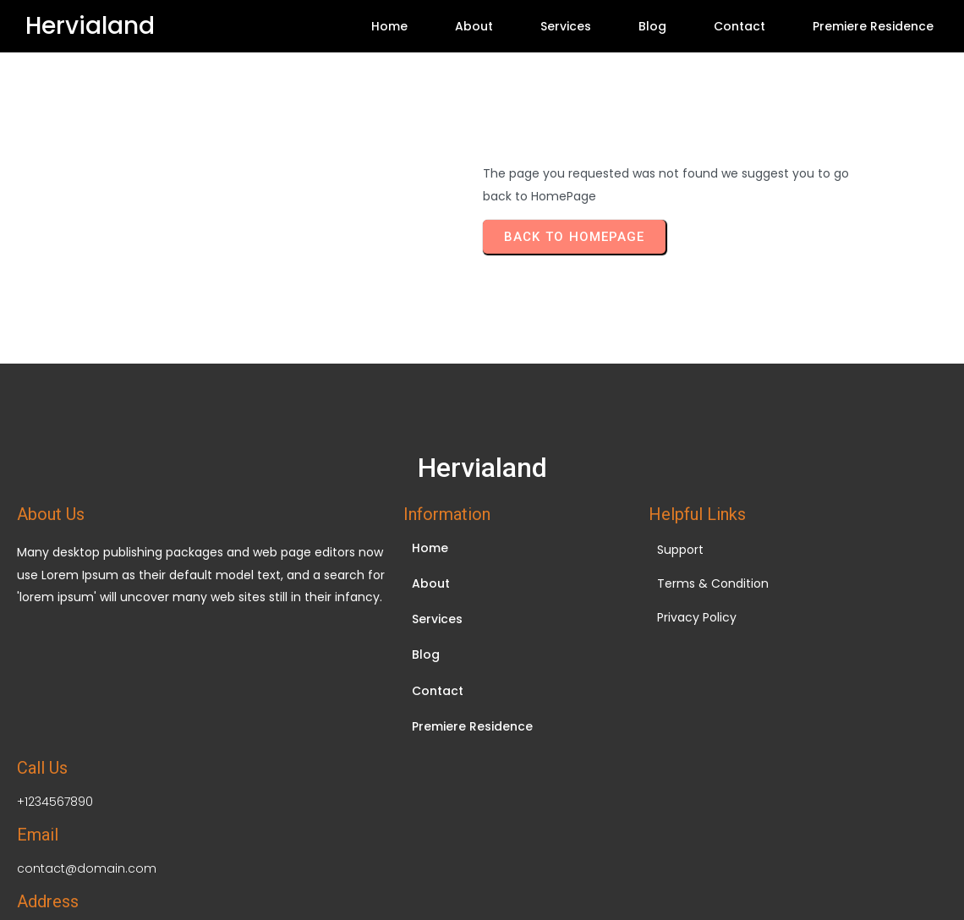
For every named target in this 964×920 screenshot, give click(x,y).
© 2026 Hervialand (482, 825)
